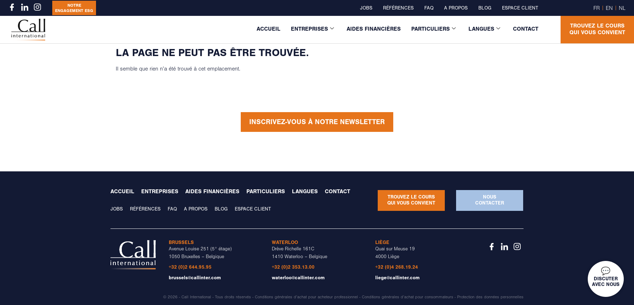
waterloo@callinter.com (298, 278)
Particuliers (433, 29)
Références (398, 8)
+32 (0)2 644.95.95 (190, 267)
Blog (484, 8)
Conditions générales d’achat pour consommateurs (407, 297)
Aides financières (374, 29)
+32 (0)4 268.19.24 (396, 267)
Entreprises (312, 29)
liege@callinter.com (397, 278)
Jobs (366, 8)
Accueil (268, 29)
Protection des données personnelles (490, 297)
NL (622, 8)
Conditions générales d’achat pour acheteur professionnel (306, 297)
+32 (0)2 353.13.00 (293, 267)
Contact (525, 29)
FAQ (428, 8)
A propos (456, 8)
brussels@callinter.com (195, 278)
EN (609, 8)
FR (596, 8)
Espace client (520, 8)
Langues (484, 29)
